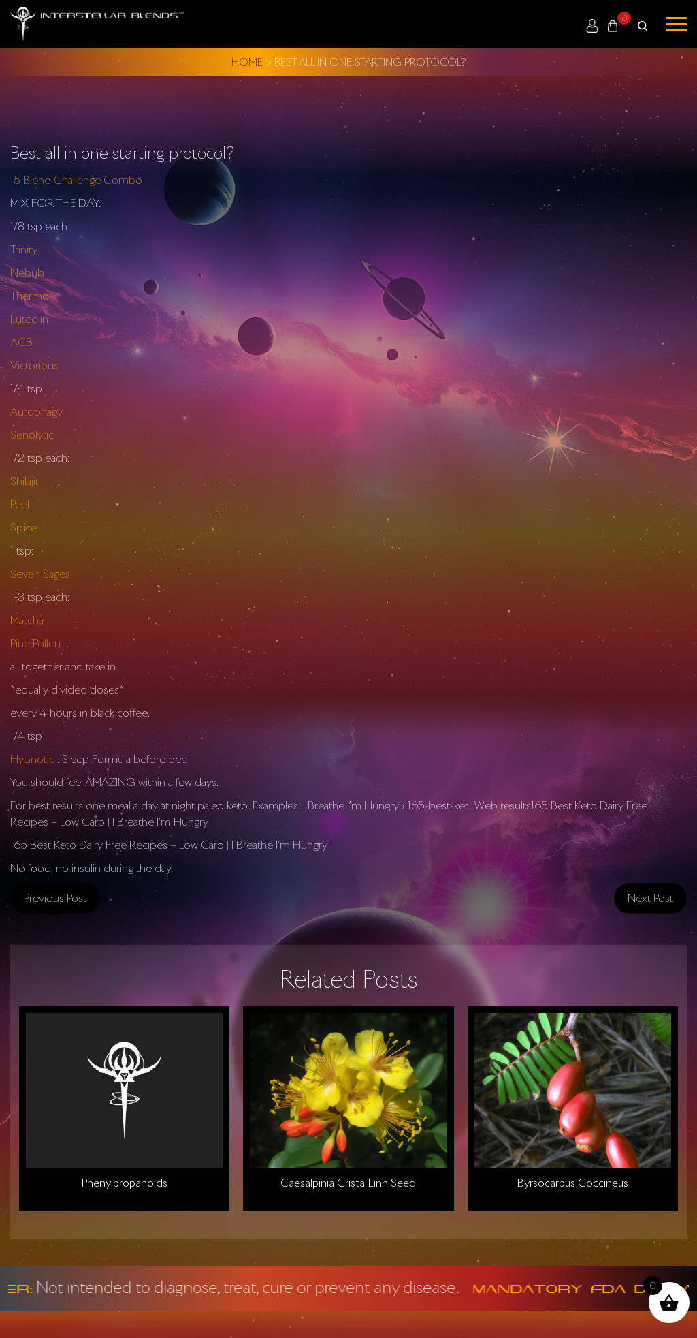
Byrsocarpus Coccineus (572, 1182)
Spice (23, 527)
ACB (21, 342)
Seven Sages (40, 573)
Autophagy (36, 411)
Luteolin (29, 319)
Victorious (34, 365)
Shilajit (24, 481)
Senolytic (32, 434)
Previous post (55, 898)
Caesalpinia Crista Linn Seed (348, 1182)
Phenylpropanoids (124, 1182)
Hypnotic (32, 759)
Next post (650, 898)
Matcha (27, 620)
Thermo (29, 295)
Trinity (23, 249)
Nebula (27, 272)
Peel (19, 504)
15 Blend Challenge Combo (76, 180)
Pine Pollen (35, 643)
